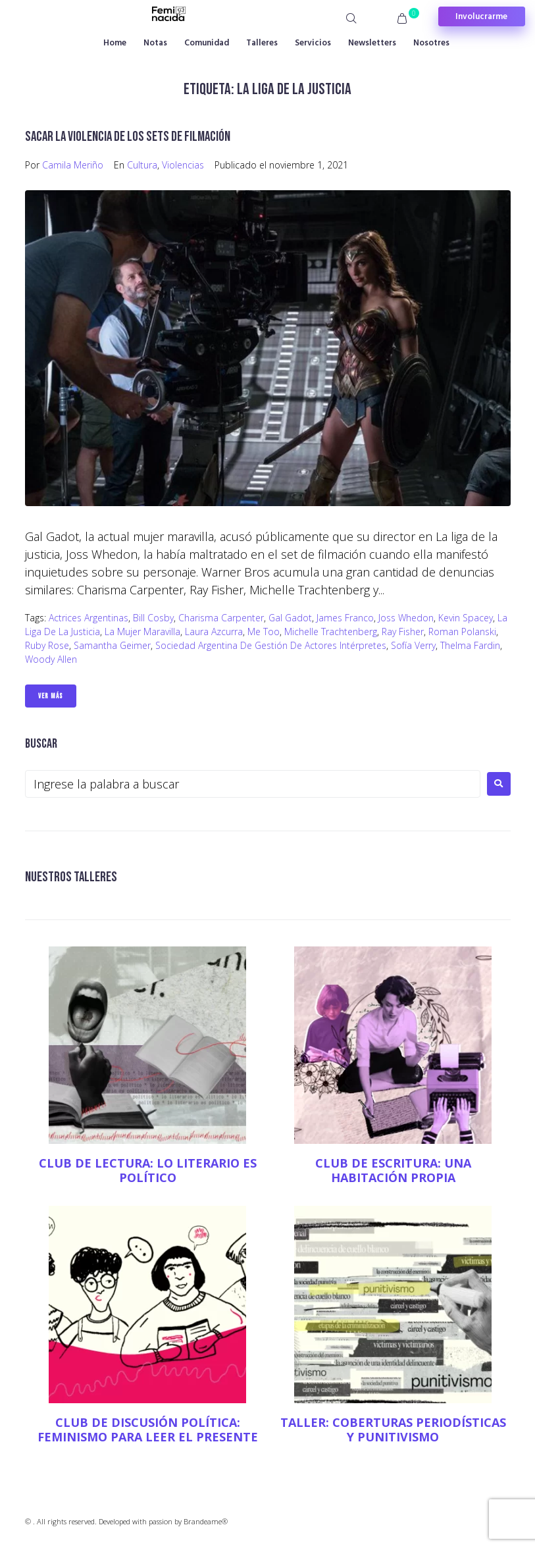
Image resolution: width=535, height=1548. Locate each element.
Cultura (142, 165)
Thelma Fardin (470, 645)
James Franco (345, 617)
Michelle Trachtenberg (330, 631)
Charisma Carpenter (221, 617)
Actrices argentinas (88, 617)
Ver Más (50, 696)
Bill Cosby (153, 617)
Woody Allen (51, 659)
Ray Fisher (403, 631)
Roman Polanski (462, 631)
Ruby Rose (47, 645)
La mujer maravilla (142, 631)
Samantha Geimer (112, 645)
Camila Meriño (72, 165)
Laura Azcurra (214, 631)
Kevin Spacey (465, 617)
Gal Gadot (290, 617)
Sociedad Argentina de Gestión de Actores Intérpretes (270, 645)
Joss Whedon (406, 617)
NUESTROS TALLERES (71, 877)
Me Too (263, 631)
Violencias (183, 165)
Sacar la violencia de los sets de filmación (127, 136)
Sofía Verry (413, 645)
